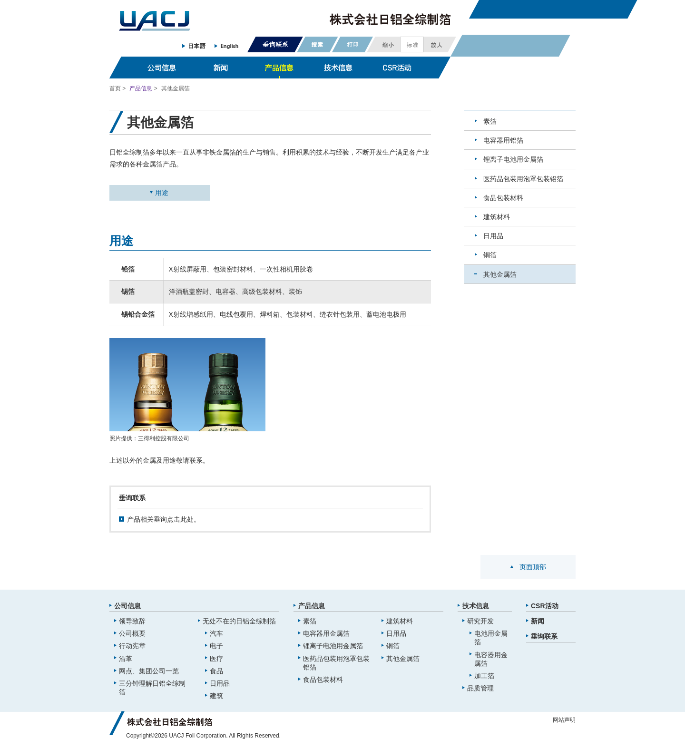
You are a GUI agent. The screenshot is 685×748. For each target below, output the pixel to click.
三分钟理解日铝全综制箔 (152, 688)
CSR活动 (544, 606)
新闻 (537, 621)
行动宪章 (132, 646)
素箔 (490, 121)
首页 (115, 88)
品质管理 (480, 688)
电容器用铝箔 (503, 140)
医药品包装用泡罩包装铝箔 (523, 179)
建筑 (216, 695)
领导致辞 (132, 621)
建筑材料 (496, 217)
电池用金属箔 (491, 638)
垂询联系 (544, 636)
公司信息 (127, 606)
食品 (216, 671)
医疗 (216, 658)
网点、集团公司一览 (149, 671)
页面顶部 (532, 567)
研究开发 (480, 621)
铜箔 (490, 255)
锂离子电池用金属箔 (513, 159)
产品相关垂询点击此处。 (163, 519)
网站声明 (564, 720)
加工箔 (484, 676)
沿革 (125, 658)
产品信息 (140, 88)
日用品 (493, 236)
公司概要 (132, 633)
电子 (216, 646)
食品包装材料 (503, 198)
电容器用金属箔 (326, 633)
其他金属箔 (500, 274)
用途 (161, 192)
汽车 (216, 633)
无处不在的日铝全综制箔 (239, 621)
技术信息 (475, 606)
